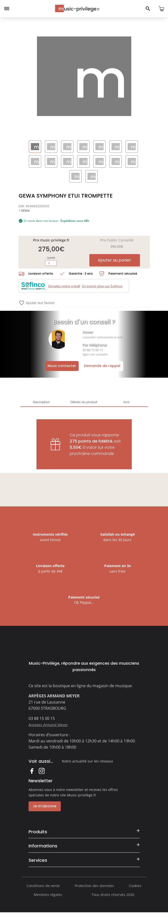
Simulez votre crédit (64, 286)
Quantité (51, 258)
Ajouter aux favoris (37, 303)
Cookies (135, 889)
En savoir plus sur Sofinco (102, 286)
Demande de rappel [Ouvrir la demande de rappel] (102, 365)
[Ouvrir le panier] (161, 8)
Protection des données (94, 889)
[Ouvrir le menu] (6, 8)
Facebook (32, 771)
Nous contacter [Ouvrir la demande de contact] (62, 365)
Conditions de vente (43, 889)
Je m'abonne (44, 806)
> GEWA (24, 211)
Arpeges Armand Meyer (48, 724)
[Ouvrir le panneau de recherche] (148, 8)
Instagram (41, 771)
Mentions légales (48, 898)
